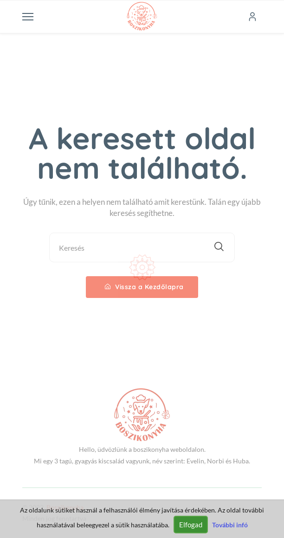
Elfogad (190, 524)
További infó (230, 525)
